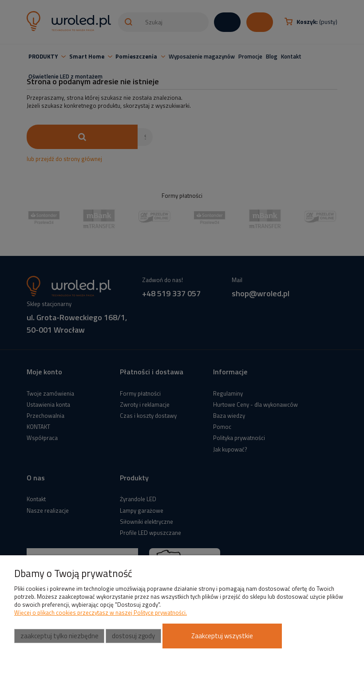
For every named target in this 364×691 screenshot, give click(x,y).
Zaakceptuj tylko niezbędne (59, 636)
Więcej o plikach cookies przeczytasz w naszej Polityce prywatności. (100, 612)
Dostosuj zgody (133, 636)
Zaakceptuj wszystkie (222, 636)
